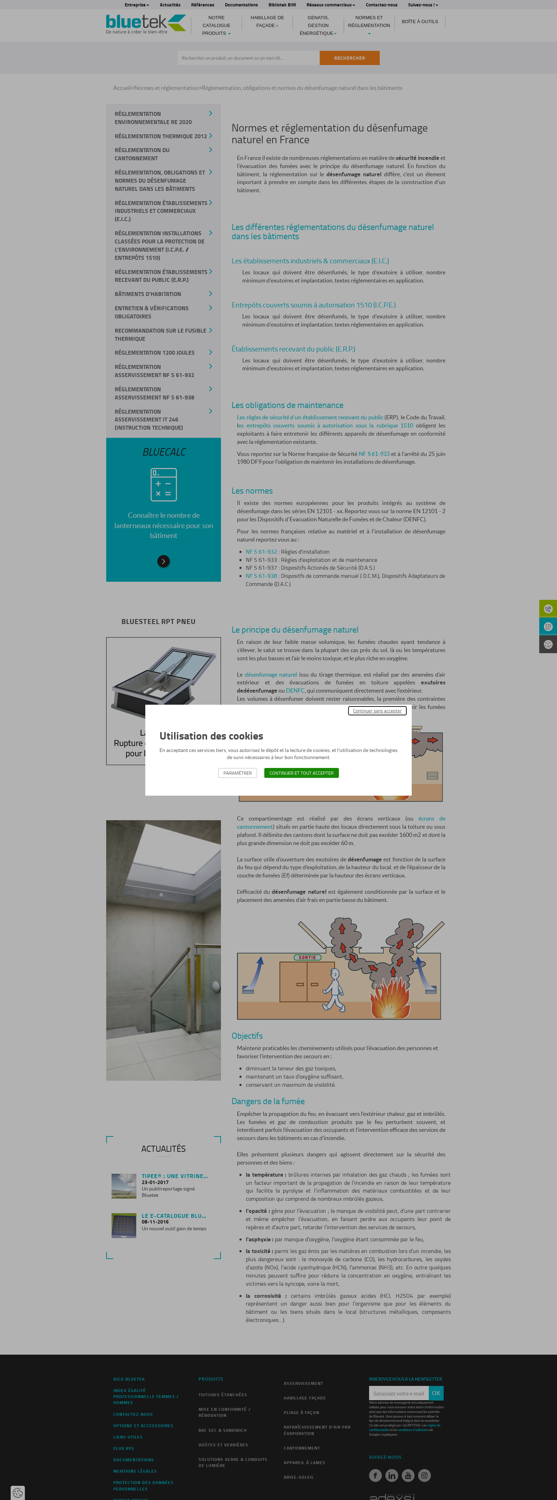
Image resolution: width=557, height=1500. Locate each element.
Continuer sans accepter (377, 711)
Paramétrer (237, 773)
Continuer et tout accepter (302, 773)
